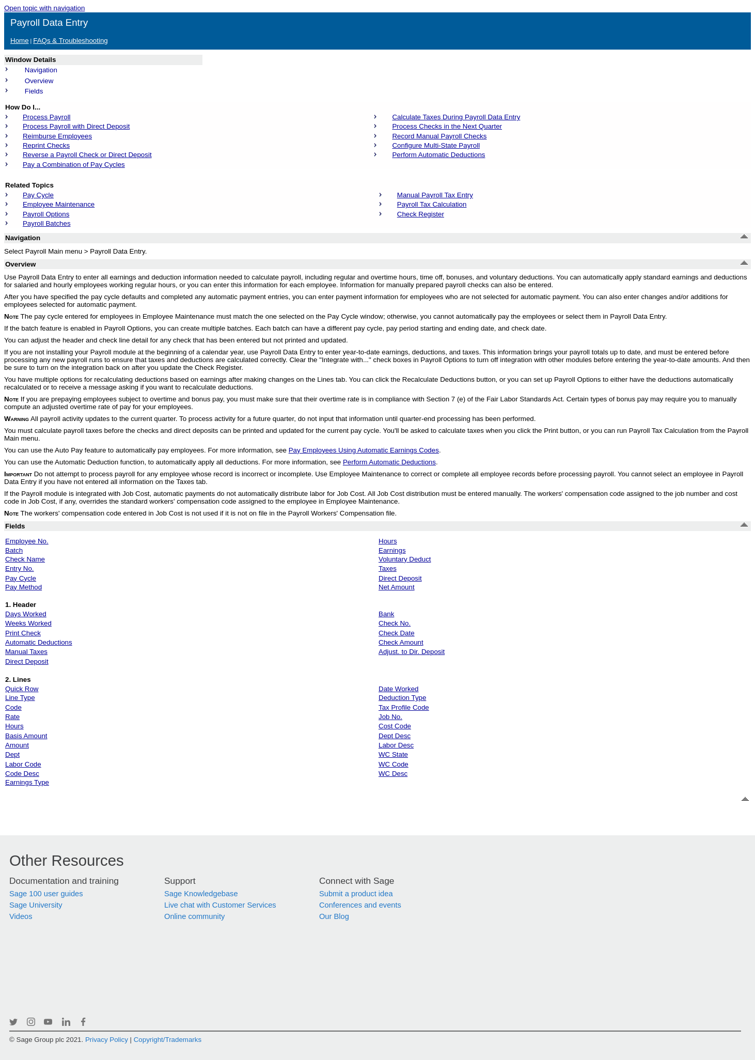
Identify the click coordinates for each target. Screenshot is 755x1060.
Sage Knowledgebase (201, 894)
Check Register (420, 214)
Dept (12, 754)
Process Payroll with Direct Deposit (76, 126)
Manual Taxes (26, 652)
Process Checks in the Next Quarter (447, 126)
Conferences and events (360, 905)
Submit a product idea (356, 894)
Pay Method (23, 587)
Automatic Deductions (38, 642)
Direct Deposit (400, 578)
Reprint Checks (46, 145)
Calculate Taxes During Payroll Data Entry (456, 117)
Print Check (23, 633)
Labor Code (23, 764)
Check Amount (401, 642)
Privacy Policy (106, 1039)
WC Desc (393, 773)
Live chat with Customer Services (220, 905)
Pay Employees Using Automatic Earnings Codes (364, 450)
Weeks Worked (28, 623)
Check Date (397, 633)
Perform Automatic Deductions (438, 155)
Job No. (390, 717)
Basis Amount (26, 736)
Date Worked (399, 689)
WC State (393, 754)
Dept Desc (395, 736)
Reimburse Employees (57, 136)
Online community (194, 916)
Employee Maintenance (59, 204)
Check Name (25, 559)
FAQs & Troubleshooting (70, 40)
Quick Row (21, 689)
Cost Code (395, 726)
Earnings (392, 550)
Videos (21, 916)
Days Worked (25, 614)
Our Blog (334, 916)
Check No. (395, 623)
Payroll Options (46, 214)
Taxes (388, 568)
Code (13, 707)
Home (19, 40)
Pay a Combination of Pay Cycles (74, 164)
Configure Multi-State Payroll (436, 145)
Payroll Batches (47, 223)
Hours (388, 541)
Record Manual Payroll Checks (439, 136)
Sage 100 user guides (46, 894)
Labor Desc (396, 745)
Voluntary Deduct (405, 559)
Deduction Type (402, 698)
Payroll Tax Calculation (432, 204)
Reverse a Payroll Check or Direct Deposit (87, 155)
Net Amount (397, 587)
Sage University (35, 905)
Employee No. (27, 541)
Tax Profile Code (404, 707)
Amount (17, 745)
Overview (39, 81)
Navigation (41, 70)
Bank (386, 614)
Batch (14, 550)
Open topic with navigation (44, 8)
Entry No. (19, 568)
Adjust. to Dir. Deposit (412, 652)
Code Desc (22, 773)
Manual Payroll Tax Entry (435, 195)
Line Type (20, 698)
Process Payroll (47, 117)
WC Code (393, 764)
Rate (12, 717)
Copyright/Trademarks (167, 1039)
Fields (34, 91)
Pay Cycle (38, 195)
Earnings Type (27, 782)
